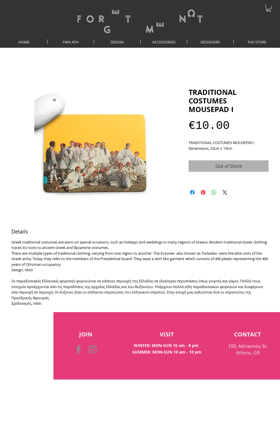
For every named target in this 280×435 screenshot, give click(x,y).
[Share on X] (224, 192)
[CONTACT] (247, 334)
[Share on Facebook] (192, 192)
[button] (269, 8)
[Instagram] (92, 349)
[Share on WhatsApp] (214, 192)
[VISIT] (166, 334)
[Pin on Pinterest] (203, 192)
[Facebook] (78, 349)
